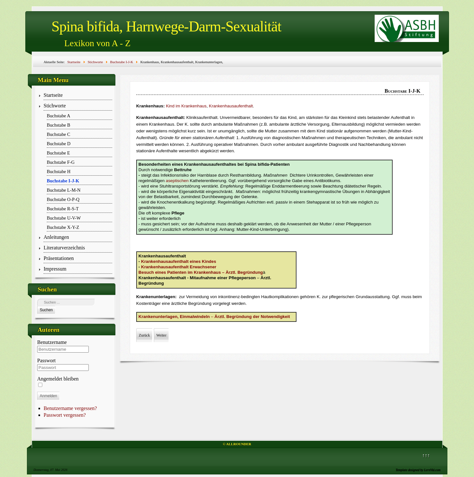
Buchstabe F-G (61, 162)
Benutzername (52, 342)
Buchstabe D (59, 143)
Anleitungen (56, 237)
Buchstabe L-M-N (63, 190)
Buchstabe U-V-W (64, 218)
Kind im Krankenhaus (186, 106)
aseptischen (177, 180)
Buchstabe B (58, 125)
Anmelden (48, 396)
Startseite (53, 95)
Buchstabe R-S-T (63, 208)
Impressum (55, 269)
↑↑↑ (426, 455)
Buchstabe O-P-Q (63, 199)
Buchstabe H (59, 171)
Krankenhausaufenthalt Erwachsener (178, 266)
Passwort (46, 360)
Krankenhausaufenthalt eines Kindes (178, 261)
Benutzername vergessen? (70, 408)
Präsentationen (59, 258)
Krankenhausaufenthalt (231, 106)
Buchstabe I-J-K (63, 180)
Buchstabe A (58, 115)
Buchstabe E (58, 152)
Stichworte (55, 105)
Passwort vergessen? (65, 415)
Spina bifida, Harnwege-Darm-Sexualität (166, 26)
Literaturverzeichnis (64, 247)
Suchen (46, 310)
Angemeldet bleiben (58, 378)
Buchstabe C (58, 134)
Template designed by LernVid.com (418, 470)
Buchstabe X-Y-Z (63, 227)
